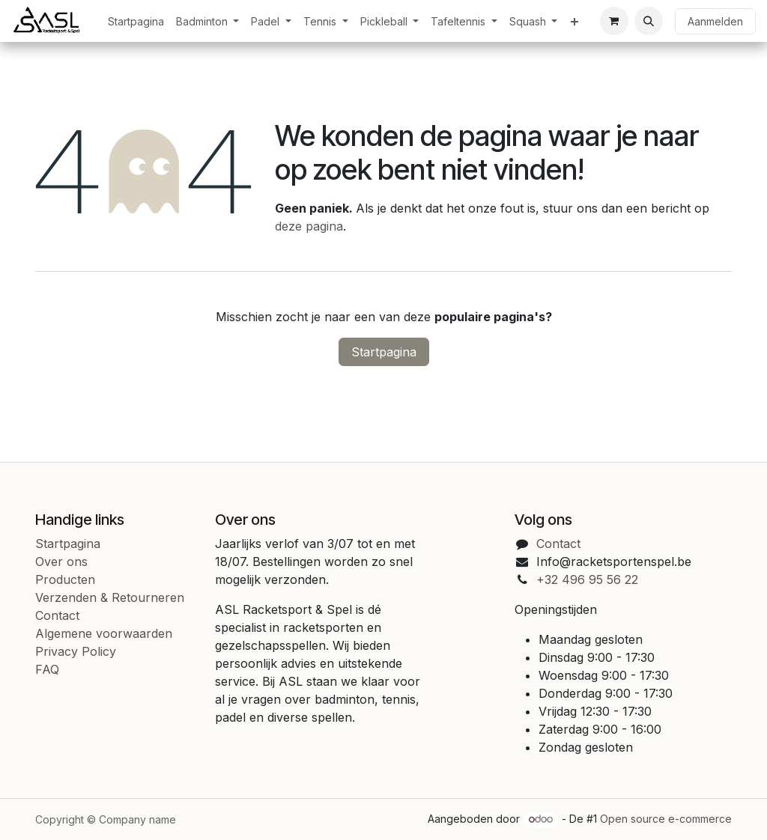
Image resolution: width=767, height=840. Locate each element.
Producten (65, 579)
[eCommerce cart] (614, 21)
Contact (57, 615)
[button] (648, 21)
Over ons (61, 561)
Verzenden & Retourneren (109, 597)
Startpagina (383, 351)
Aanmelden (715, 21)
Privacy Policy (75, 651)
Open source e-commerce (666, 818)
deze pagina (309, 226)
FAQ (47, 669)
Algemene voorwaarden (103, 633)
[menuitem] (136, 21)
